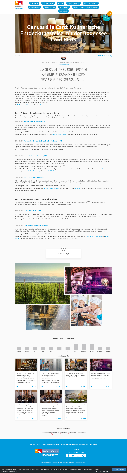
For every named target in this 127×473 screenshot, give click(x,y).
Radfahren (34, 3)
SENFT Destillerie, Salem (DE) (34, 177)
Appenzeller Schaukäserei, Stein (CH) (36, 225)
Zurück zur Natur (73, 3)
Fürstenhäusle (50, 171)
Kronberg (99, 236)
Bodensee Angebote (80, 462)
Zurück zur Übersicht (102, 55)
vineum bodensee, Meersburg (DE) (35, 156)
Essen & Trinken (48, 3)
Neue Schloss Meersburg (32, 171)
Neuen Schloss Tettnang (59, 134)
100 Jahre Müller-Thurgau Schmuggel (86, 7)
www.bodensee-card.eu (70, 434)
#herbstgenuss (50, 7)
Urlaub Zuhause (34, 7)
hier (41, 105)
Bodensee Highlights (68, 462)
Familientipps (64, 7)
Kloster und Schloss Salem (51, 188)
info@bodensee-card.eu (55, 434)
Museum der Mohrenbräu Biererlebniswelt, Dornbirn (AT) (43, 141)
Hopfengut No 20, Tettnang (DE (34, 121)
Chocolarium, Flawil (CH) (32, 210)
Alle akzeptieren (119, 469)
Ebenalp (92, 236)
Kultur (60, 3)
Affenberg (77, 188)
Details (34, 386)
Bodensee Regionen (46, 462)
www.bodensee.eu (63, 64)
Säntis (88, 236)
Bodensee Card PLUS (90, 3)
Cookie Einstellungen (101, 471)
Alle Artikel (63, 11)
